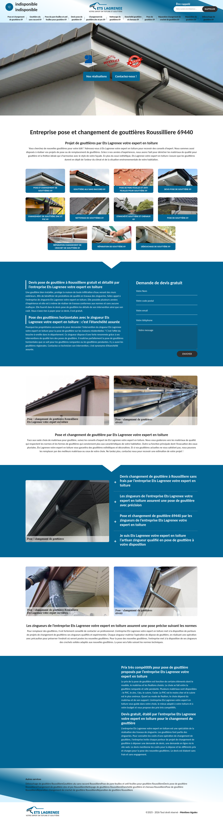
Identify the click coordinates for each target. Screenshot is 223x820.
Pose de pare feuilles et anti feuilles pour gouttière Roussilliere (132, 783)
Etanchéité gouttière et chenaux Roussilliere (144, 786)
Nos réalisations (96, 76)
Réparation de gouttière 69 (191, 18)
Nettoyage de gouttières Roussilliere (104, 786)
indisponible (26, 4)
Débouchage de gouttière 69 (208, 18)
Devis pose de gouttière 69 (76, 18)
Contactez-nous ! (126, 76)
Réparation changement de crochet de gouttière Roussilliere (67, 790)
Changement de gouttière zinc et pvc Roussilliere (61, 786)
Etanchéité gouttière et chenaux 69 (133, 18)
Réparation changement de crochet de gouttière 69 (169, 18)
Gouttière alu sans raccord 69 (35, 18)
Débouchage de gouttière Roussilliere (44, 783)
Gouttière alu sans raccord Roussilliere (82, 783)
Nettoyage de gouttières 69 (115, 18)
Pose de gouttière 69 (150, 18)
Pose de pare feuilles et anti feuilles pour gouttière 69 (56, 18)
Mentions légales (188, 812)
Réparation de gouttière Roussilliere (115, 790)
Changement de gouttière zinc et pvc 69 (95, 18)
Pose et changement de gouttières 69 (16, 18)
